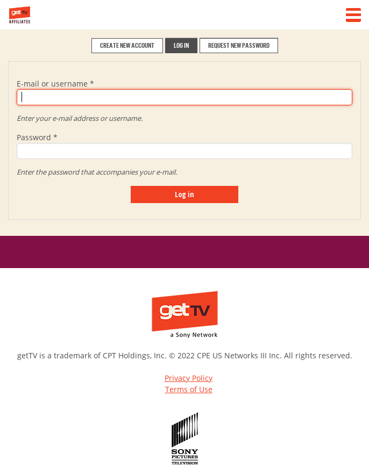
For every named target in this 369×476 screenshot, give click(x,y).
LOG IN (181, 45)
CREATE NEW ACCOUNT (127, 45)
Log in (184, 194)
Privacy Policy (188, 378)
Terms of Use (188, 389)
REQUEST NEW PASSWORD (238, 45)
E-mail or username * (55, 83)
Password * (37, 137)
